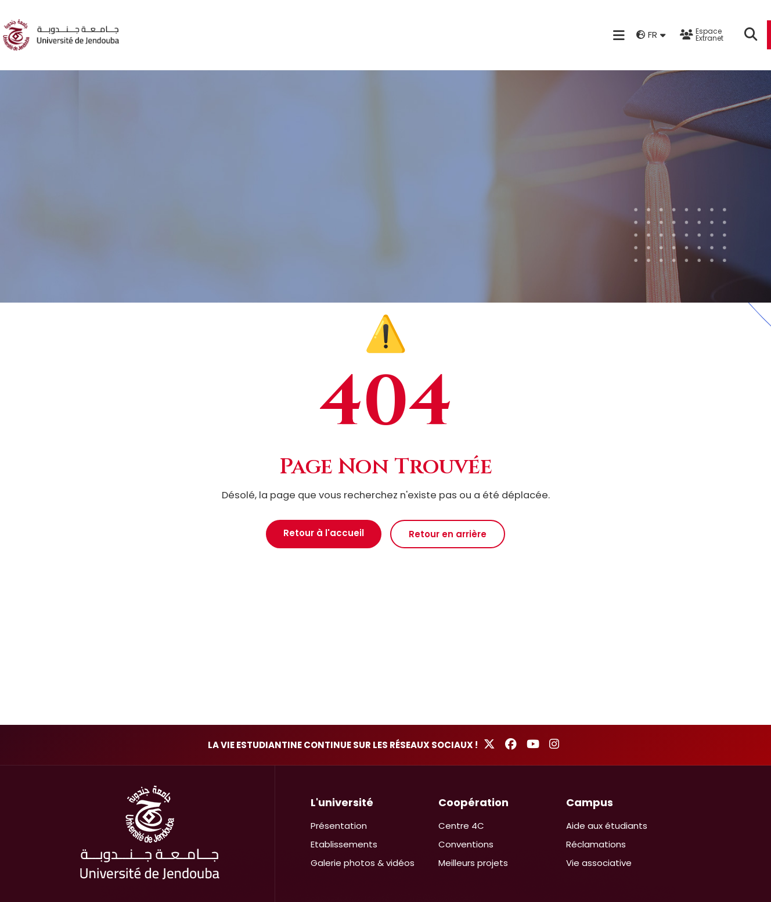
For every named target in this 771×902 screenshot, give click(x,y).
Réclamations (596, 844)
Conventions (465, 844)
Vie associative (599, 863)
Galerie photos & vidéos (363, 863)
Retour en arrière (448, 534)
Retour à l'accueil (323, 533)
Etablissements (344, 844)
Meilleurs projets (473, 863)
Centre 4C (461, 826)
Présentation (339, 826)
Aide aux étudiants (606, 826)
